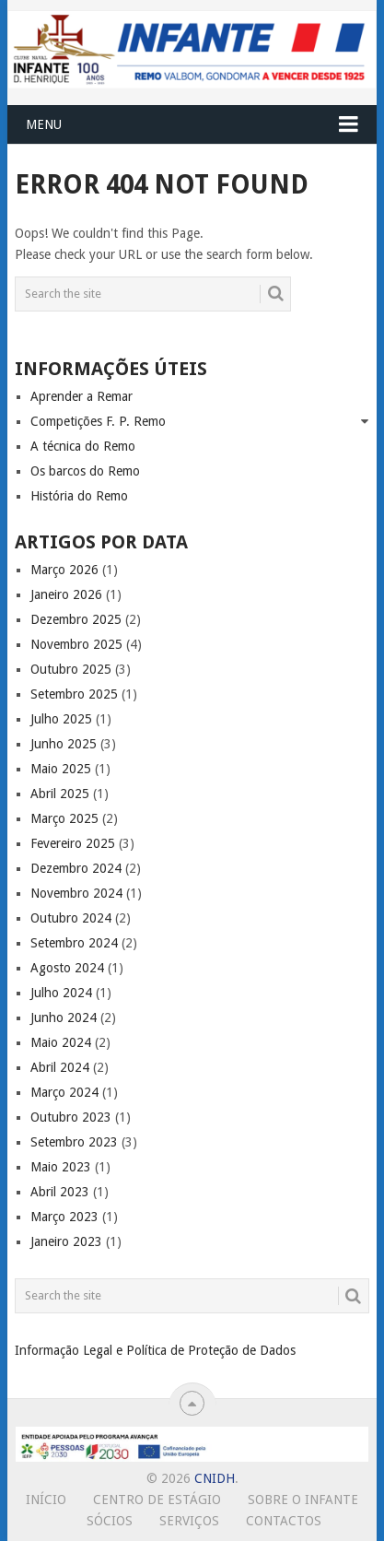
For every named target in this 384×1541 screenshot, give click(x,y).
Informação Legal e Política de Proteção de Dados (155, 1350)
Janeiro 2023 (66, 1241)
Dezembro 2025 (76, 619)
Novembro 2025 (76, 644)
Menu (44, 124)
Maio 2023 (60, 1166)
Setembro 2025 (74, 694)
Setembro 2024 (74, 942)
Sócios (110, 1520)
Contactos (283, 1520)
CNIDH (214, 1478)
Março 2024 (64, 1092)
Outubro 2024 (70, 918)
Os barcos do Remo (85, 471)
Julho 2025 (61, 719)
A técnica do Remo (82, 446)
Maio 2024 (60, 1042)
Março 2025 (64, 818)
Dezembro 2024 (76, 868)
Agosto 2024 (67, 967)
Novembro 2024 (76, 893)
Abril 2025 (59, 793)
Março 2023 (64, 1216)
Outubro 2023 (70, 1117)
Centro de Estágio (157, 1499)
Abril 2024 (59, 1067)
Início (46, 1499)
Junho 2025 (63, 743)
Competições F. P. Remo (98, 421)
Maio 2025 (60, 768)
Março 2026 (64, 569)
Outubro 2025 (70, 669)
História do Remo (79, 495)
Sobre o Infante (303, 1499)
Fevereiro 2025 (72, 843)
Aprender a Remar (81, 396)
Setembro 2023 (74, 1142)
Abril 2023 (59, 1191)
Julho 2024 (61, 992)
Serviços (189, 1520)
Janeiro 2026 (66, 594)
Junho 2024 (63, 1017)
